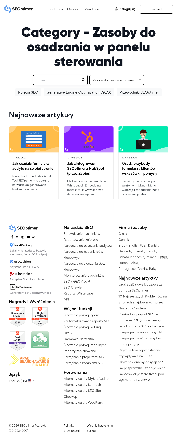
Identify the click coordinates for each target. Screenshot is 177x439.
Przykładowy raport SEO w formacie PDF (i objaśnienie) (139, 317)
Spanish (138, 251)
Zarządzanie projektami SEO (85, 357)
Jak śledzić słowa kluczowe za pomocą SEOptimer (140, 287)
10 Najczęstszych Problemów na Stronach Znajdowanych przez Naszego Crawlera (142, 302)
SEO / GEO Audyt (77, 281)
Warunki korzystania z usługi (100, 428)
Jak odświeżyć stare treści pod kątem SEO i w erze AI (141, 377)
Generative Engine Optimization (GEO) (79, 92)
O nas (122, 233)
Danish (153, 245)
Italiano (151, 257)
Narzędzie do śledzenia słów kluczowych (84, 266)
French (151, 251)
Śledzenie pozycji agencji (82, 315)
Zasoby (90, 9)
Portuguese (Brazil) (132, 268)
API (66, 299)
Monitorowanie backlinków (84, 275)
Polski (133, 263)
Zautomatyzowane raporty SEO (87, 321)
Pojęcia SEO (28, 92)
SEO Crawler (73, 287)
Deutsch (124, 251)
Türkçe (153, 268)
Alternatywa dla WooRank (83, 402)
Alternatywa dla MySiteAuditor (87, 378)
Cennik (72, 9)
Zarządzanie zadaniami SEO (84, 363)
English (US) (137, 245)
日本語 (162, 257)
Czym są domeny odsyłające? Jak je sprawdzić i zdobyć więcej (142, 365)
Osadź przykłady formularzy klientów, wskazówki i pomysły (139, 168)
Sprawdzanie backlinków (82, 233)
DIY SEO (70, 333)
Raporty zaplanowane (80, 351)
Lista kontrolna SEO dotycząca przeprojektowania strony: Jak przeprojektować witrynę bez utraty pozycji (141, 335)
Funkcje (54, 9)
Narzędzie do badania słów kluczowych (83, 254)
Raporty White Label (79, 293)
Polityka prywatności (72, 428)
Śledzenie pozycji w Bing (82, 327)
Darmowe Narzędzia (79, 339)
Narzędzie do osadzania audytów (88, 245)
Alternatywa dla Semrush (82, 384)
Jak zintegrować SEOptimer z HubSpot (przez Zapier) (85, 168)
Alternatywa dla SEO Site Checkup (82, 393)
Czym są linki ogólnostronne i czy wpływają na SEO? (140, 353)
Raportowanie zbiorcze (81, 239)
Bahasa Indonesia (131, 257)
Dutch (123, 263)
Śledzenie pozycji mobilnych (85, 345)
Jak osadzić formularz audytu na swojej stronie (32, 166)
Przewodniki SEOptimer (139, 92)
